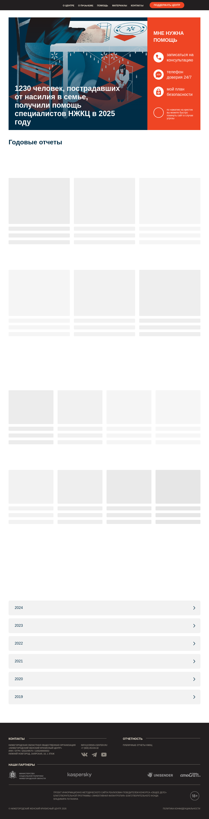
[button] (158, 74)
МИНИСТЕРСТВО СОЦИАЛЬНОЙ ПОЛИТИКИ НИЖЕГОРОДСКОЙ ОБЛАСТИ (32, 776)
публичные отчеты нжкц (137, 745)
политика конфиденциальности (181, 809)
